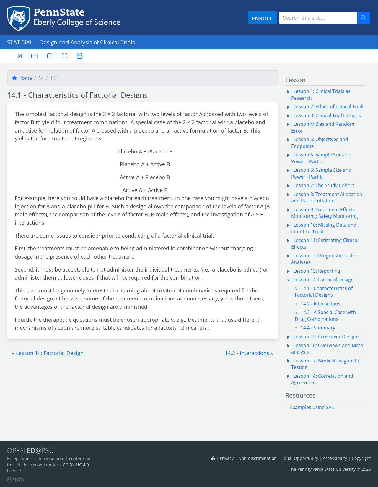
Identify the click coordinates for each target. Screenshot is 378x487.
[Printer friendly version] (79, 56)
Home (22, 78)
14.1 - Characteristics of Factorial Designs (324, 291)
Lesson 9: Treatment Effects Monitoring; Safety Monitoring (324, 212)
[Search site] (318, 17)
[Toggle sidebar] (19, 56)
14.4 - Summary (318, 327)
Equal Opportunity (299, 458)
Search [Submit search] (365, 18)
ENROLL (262, 18)
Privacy (227, 458)
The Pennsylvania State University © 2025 (330, 469)
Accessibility (335, 458)
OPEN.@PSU (30, 450)
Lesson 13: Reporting (317, 271)
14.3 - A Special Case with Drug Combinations (325, 315)
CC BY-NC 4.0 (76, 465)
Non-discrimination (257, 458)
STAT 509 (19, 42)
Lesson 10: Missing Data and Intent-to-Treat (323, 228)
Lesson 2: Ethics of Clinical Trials (329, 106)
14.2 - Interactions (320, 303)
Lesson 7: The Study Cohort (324, 185)
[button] (47, 353)
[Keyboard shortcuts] (34, 56)
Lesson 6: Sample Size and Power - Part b (321, 173)
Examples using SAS (312, 407)
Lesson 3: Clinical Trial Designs (327, 115)
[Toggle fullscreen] (64, 56)
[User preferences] (49, 56)
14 (41, 78)
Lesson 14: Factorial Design (324, 279)
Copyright (361, 458)
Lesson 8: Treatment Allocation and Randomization (326, 197)
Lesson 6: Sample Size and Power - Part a (321, 157)
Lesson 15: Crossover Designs (327, 336)
